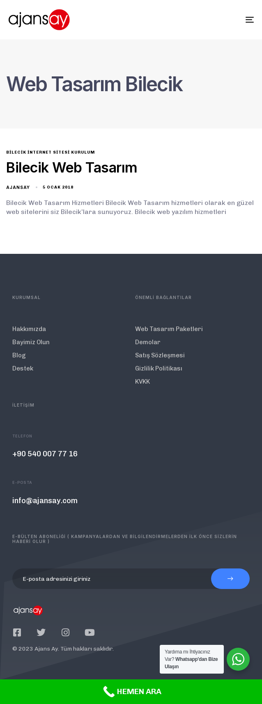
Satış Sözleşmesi (160, 355)
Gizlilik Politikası (158, 368)
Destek (22, 368)
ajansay (18, 187)
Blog (19, 355)
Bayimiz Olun (31, 342)
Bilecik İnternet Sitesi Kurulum (50, 152)
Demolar (148, 342)
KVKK (142, 381)
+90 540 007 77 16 (45, 453)
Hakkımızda (29, 329)
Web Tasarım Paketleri (169, 329)
